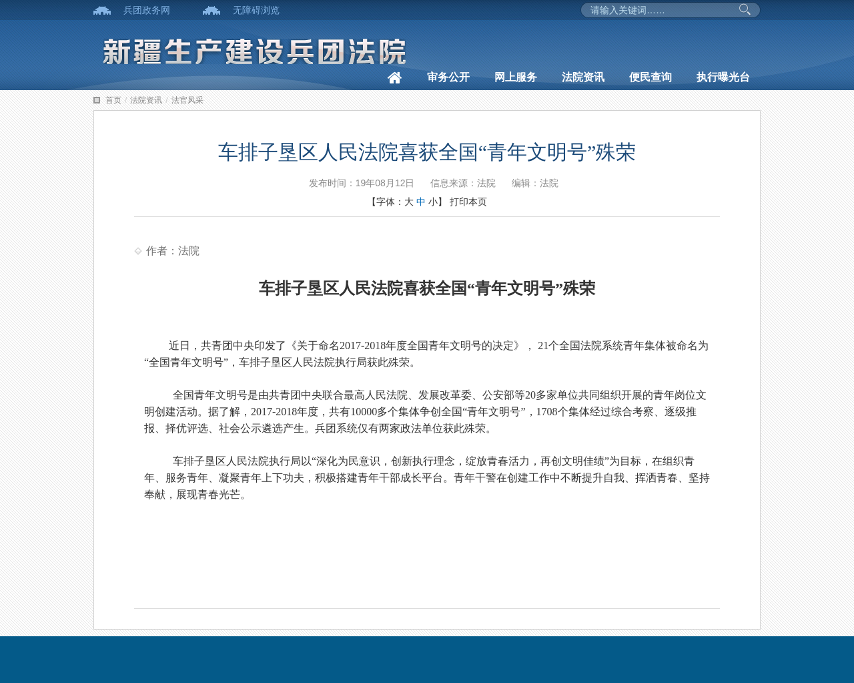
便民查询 (650, 77)
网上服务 (515, 77)
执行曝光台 (723, 77)
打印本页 (468, 201)
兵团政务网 (146, 10)
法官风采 (187, 100)
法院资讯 (583, 77)
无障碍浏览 (256, 10)
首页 (113, 100)
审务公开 (448, 77)
